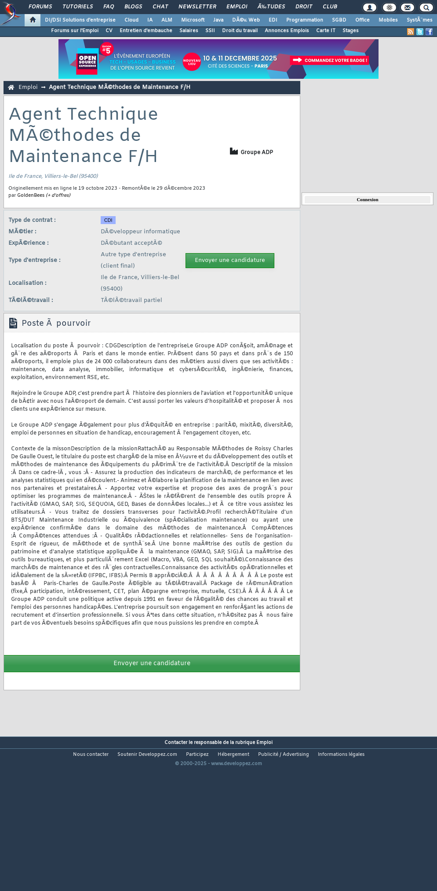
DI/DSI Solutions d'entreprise (80, 20)
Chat (160, 7)
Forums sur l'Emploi (74, 31)
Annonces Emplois (287, 31)
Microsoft (192, 20)
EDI (273, 20)
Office (362, 20)
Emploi (237, 7)
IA (150, 20)
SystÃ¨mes (420, 20)
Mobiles (388, 20)
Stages (350, 31)
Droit (304, 7)
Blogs (133, 7)
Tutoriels (78, 7)
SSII (210, 31)
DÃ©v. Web (246, 20)
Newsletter (197, 7)
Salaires (188, 31)
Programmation (304, 20)
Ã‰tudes (271, 7)
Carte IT (325, 31)
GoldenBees (30, 195)
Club (330, 7)
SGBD (339, 20)
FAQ (108, 7)
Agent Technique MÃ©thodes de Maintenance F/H (119, 87)
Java (218, 20)
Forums (40, 7)
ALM (166, 20)
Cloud (131, 20)
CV (109, 31)
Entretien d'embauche (146, 31)
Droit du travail (240, 31)
